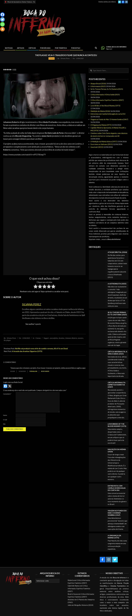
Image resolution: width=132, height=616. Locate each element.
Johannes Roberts (71, 338)
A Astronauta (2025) (98, 86)
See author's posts (33, 324)
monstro (80, 338)
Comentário (7, 394)
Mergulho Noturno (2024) (83, 605)
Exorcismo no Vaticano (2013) (102, 144)
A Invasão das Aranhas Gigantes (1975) (27, 351)
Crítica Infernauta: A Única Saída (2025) (105, 95)
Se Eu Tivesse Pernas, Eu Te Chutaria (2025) (107, 89)
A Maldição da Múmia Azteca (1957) (104, 141)
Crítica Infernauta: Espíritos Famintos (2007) (107, 100)
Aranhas (61, 338)
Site (4, 424)
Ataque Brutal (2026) (98, 83)
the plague (7, 340)
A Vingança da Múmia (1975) (101, 125)
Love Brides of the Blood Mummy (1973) (105, 106)
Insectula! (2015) (97, 147)
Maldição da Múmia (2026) (100, 111)
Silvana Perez (31, 304)
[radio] (35, 286)
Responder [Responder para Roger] (45, 371)
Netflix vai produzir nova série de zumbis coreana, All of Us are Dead (41, 348)
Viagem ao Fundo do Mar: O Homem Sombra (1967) (109, 119)
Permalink (33, 371)
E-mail (5, 419)
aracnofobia (54, 338)
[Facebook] (2, 14)
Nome (5, 415)
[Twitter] (2, 19)
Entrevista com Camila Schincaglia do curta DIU (108, 114)
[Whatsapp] (2, 24)
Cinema (51, 58)
